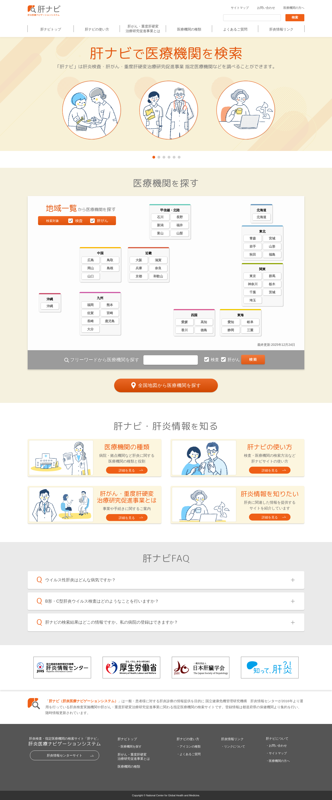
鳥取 (110, 260)
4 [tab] (168, 156)
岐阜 (250, 322)
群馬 (272, 276)
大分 (90, 329)
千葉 (252, 292)
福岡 (90, 305)
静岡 (231, 330)
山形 (272, 246)
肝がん (234, 359)
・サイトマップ (276, 753)
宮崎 (110, 313)
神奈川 (253, 284)
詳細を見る (127, 470)
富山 (160, 233)
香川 (184, 330)
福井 (179, 225)
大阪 (139, 260)
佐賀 (90, 313)
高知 (204, 322)
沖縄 (50, 306)
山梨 (179, 233)
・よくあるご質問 (189, 754)
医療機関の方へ (293, 7)
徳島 (204, 330)
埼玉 (252, 300)
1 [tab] (153, 156)
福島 (272, 254)
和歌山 (158, 276)
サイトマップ (240, 7)
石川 (160, 217)
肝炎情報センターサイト (64, 755)
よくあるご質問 (235, 29)
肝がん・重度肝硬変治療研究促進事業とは (143, 28)
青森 (252, 238)
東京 (252, 276)
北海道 (261, 217)
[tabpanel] (166, 94)
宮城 (272, 238)
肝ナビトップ (50, 29)
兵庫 (139, 268)
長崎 (90, 321)
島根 (110, 268)
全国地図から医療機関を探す (169, 385)
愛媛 (184, 322)
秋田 (252, 254)
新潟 (160, 225)
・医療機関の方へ (278, 761)
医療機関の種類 (189, 29)
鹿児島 (110, 321)
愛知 (231, 322)
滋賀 (158, 260)
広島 (90, 260)
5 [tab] (173, 156)
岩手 (252, 246)
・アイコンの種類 (189, 746)
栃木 (272, 284)
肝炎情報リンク (281, 29)
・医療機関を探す (130, 746)
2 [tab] (158, 156)
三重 (250, 330)
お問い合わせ (266, 7)
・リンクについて (233, 746)
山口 (90, 276)
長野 (179, 217)
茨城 (272, 292)
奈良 (158, 268)
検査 (215, 359)
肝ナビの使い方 (97, 29)
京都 (139, 276)
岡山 (90, 268)
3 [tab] (163, 156)
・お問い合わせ (276, 745)
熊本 (110, 305)
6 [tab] (179, 156)
